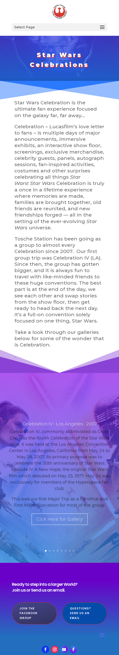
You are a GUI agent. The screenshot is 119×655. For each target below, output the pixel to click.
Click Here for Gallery (60, 528)
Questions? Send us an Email (80, 613)
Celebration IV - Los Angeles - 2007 (59, 433)
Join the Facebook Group (28, 613)
